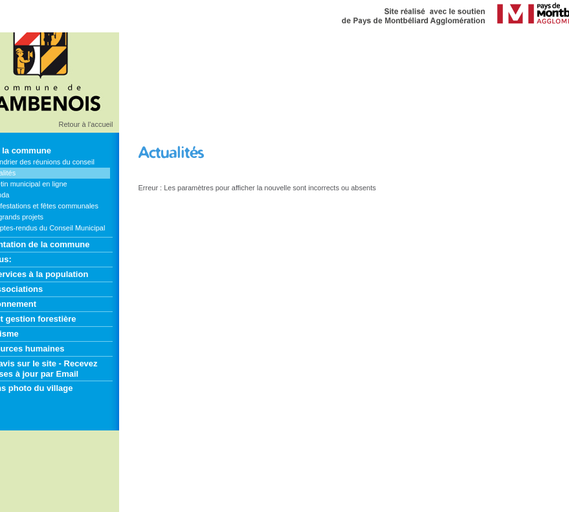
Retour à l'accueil (85, 124)
